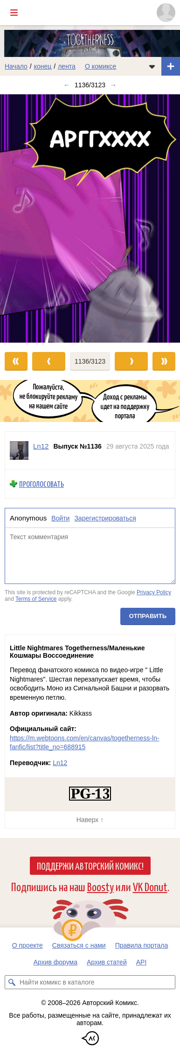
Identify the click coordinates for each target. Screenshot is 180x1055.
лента (67, 66)
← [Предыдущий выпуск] (66, 85)
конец (43, 66)
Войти (60, 517)
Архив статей (107, 962)
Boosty (100, 886)
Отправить (147, 615)
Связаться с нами (79, 945)
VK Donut (150, 886)
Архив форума (55, 962)
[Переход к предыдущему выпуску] (22, 218)
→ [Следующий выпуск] (113, 85)
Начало (16, 66)
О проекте (27, 945)
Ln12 (60, 763)
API (141, 962)
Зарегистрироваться (105, 517)
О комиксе (100, 66)
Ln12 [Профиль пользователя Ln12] (40, 446)
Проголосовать (41, 484)
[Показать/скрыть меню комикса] (152, 66)
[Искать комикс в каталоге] (11, 982)
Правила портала (141, 945)
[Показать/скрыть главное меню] (14, 12)
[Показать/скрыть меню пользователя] (166, 12)
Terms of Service (36, 599)
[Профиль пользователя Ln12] (19, 450)
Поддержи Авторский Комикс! (90, 865)
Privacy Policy (154, 592)
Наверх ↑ (90, 819)
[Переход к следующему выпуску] (90, 218)
